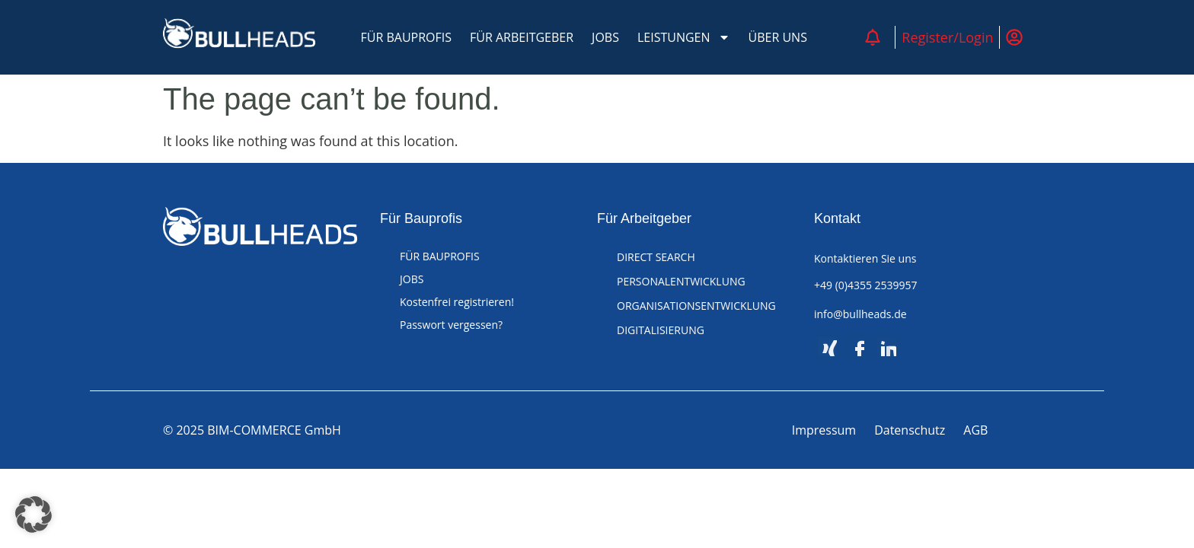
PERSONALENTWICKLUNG (681, 281)
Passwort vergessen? (451, 324)
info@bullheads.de (860, 314)
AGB (975, 430)
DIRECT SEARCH (656, 257)
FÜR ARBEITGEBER (521, 37)
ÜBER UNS (778, 37)
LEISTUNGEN (683, 37)
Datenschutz (909, 430)
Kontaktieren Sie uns (865, 258)
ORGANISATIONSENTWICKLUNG (696, 305)
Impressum (824, 430)
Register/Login (947, 37)
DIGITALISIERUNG (660, 330)
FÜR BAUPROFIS (406, 37)
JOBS (605, 37)
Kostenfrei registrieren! (457, 302)
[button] (33, 514)
